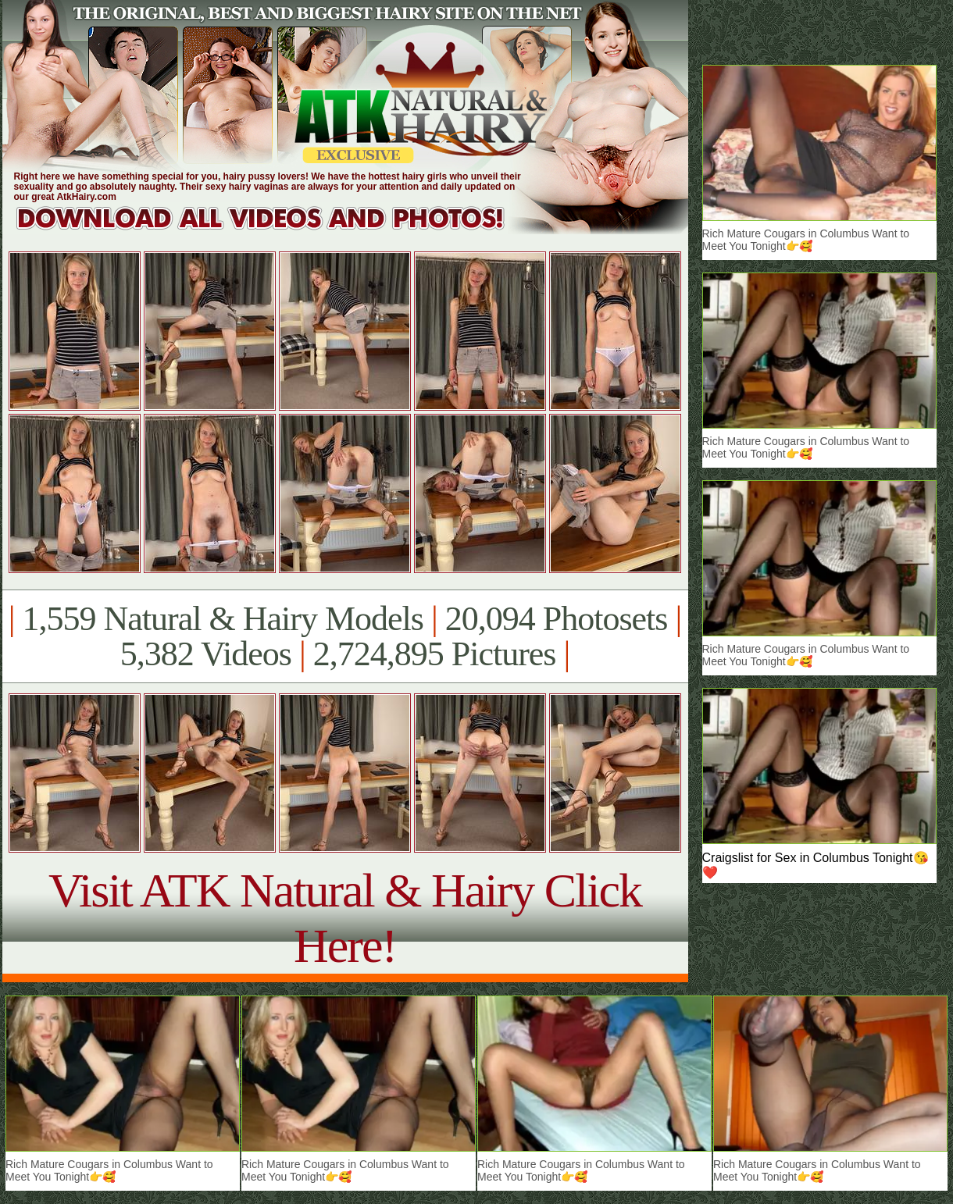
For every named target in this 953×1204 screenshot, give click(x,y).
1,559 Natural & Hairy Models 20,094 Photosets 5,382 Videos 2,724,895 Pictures (345, 636)
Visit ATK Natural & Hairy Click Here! (344, 918)
